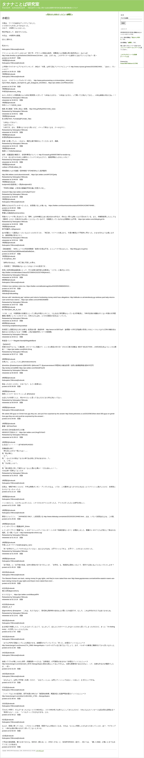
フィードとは (124, 56)
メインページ (124, 47)
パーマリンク (40, 750)
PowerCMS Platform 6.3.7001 (129, 63)
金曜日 (130, 42)
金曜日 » (69, 14)
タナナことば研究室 (20, 4)
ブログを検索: (124, 18)
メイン (62, 14)
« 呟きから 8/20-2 (52, 14)
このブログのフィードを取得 (128, 54)
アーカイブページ (134, 47)
